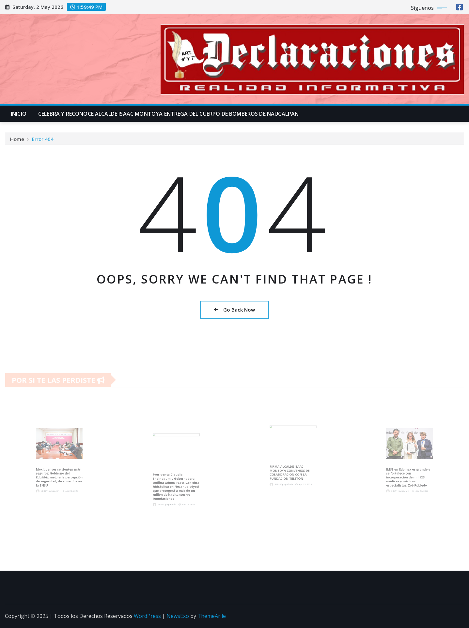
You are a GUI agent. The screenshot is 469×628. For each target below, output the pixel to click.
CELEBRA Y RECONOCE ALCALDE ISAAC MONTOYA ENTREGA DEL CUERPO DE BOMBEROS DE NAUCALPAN (168, 113)
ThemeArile (211, 616)
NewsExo (177, 616)
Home (17, 140)
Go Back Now (234, 309)
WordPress (147, 616)
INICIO (18, 113)
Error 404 (43, 140)
